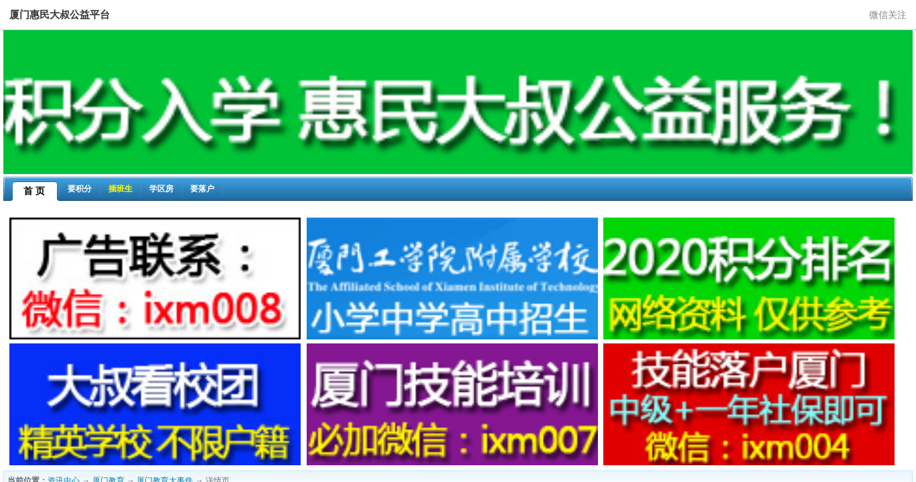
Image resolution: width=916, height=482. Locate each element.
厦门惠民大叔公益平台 (59, 14)
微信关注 (888, 14)
